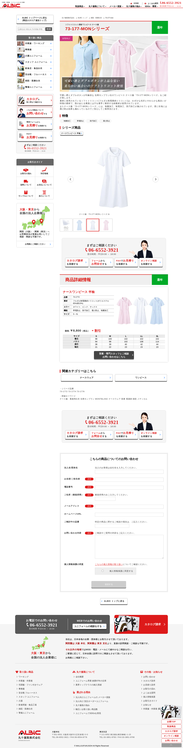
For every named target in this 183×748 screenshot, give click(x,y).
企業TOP (171, 722)
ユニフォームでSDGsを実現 (88, 713)
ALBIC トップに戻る (114, 601)
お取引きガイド (150, 701)
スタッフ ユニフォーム (29, 697)
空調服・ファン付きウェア (31, 685)
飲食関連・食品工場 (28, 705)
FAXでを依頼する (36, 136)
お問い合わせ (171, 740)
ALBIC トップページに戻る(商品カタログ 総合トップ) (34, 19)
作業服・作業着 (26, 681)
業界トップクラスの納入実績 (89, 685)
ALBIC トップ (82, 18)
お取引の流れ (149, 689)
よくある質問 (153, 3)
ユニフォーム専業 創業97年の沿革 (91, 681)
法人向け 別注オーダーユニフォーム (92, 701)
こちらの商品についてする (36, 112)
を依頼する (75, 262)
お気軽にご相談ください (35, 244)
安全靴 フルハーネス (28, 693)
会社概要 (80, 677)
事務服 (22, 689)
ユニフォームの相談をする (88, 626)
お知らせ (147, 705)
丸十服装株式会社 (68, 18)
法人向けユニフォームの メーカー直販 (93, 697)
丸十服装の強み (83, 705)
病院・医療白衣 (96, 18)
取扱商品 (171, 726)
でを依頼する (125, 262)
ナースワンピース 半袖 (70, 133)
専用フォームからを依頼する (36, 124)
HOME (136, 3)
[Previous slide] (71, 179)
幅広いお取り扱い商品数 (87, 709)
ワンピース (141, 377)
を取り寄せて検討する (34, 100)
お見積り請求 (149, 685)
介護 (21, 701)
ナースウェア (87, 377)
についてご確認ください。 (122, 564)
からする (99, 262)
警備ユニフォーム (27, 713)
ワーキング (24, 677)
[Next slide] (156, 179)
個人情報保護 (149, 697)
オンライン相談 (171, 736)
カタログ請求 (171, 731)
